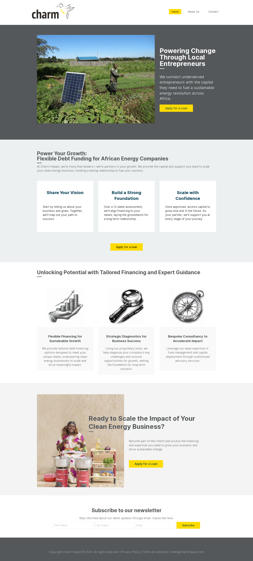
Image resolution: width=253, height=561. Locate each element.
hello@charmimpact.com (187, 553)
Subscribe (188, 525)
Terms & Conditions (156, 553)
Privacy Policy (130, 553)
